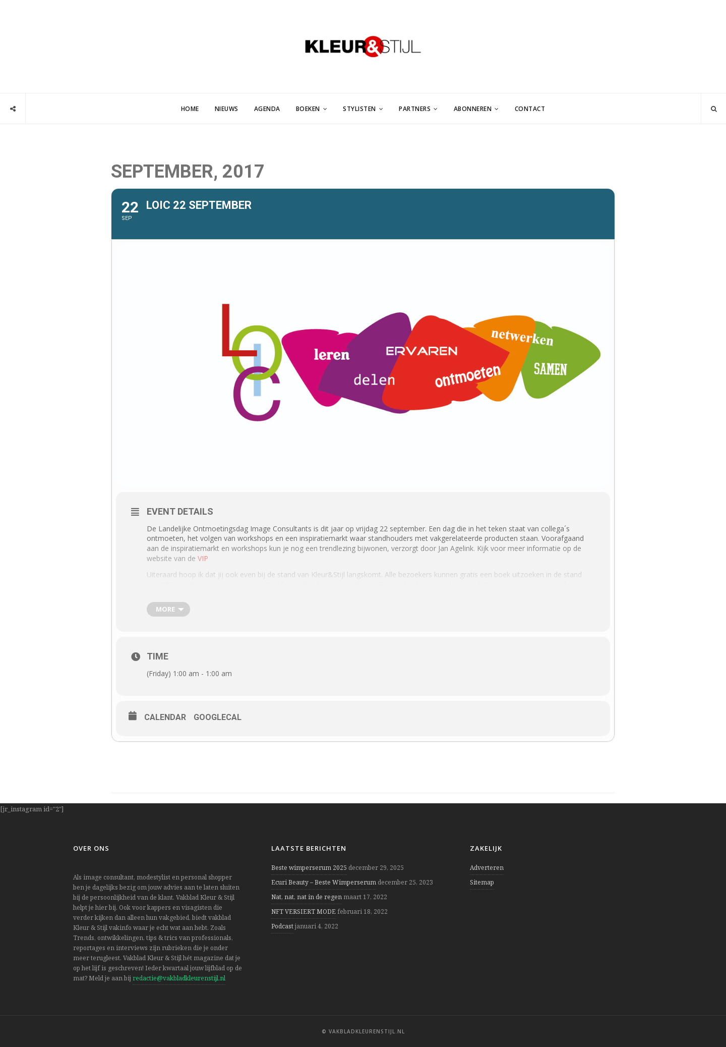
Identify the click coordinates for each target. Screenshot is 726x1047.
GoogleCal (217, 717)
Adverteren (487, 867)
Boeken (308, 108)
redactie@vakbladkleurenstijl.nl (179, 978)
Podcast (282, 926)
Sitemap (482, 882)
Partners (415, 108)
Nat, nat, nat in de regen (306, 897)
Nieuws (226, 108)
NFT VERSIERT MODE (303, 911)
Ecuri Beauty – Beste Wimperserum (323, 882)
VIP (203, 558)
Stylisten (359, 108)
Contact (530, 108)
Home (190, 108)
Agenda (267, 108)
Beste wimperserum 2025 (309, 867)
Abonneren (473, 108)
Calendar (165, 717)
